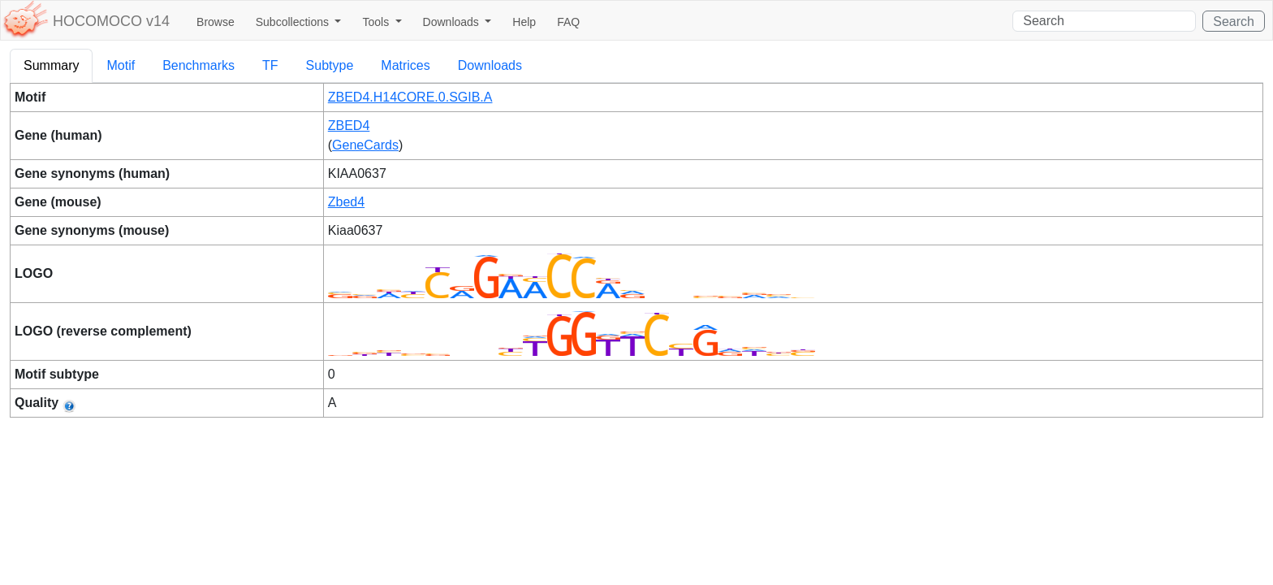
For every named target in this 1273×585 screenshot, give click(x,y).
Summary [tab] (51, 65)
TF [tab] (270, 65)
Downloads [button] (452, 21)
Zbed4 (346, 202)
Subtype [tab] (330, 65)
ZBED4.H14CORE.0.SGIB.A (410, 97)
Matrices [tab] (405, 65)
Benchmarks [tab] (198, 65)
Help (524, 21)
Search (1233, 21)
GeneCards (365, 145)
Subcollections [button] (294, 21)
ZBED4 (349, 125)
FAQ (568, 21)
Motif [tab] (120, 65)
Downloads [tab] (490, 65)
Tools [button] (377, 21)
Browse (215, 21)
